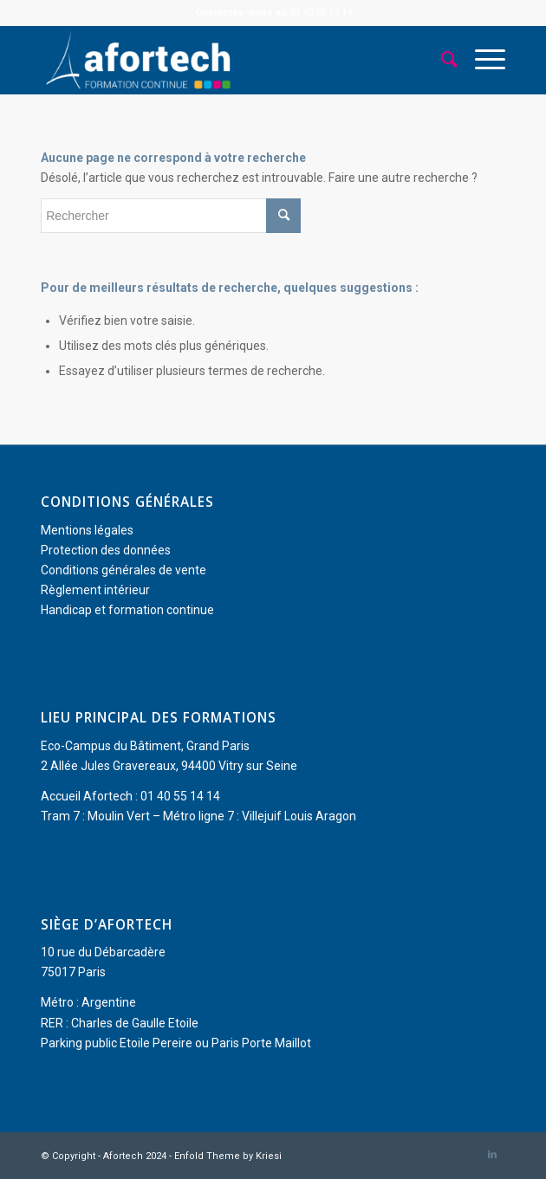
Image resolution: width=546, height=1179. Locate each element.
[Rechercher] (441, 59)
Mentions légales (87, 530)
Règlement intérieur (95, 590)
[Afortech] (226, 59)
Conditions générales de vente (123, 570)
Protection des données (106, 550)
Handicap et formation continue (127, 610)
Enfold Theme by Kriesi (228, 1156)
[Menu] (481, 59)
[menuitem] (441, 59)
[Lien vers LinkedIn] (492, 1155)
